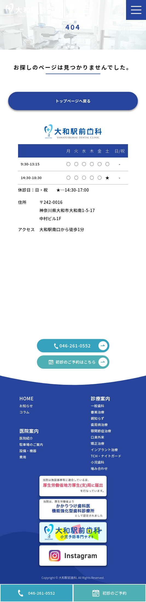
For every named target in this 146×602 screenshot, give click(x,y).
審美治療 (97, 412)
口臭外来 (97, 437)
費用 (22, 457)
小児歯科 (97, 462)
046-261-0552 (36, 593)
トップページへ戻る (73, 101)
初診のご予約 (109, 593)
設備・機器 (27, 451)
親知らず (97, 418)
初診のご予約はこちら (81, 362)
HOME (26, 398)
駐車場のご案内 (31, 444)
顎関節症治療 (101, 431)
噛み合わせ (99, 468)
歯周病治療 (99, 424)
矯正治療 (97, 443)
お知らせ (26, 406)
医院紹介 (26, 438)
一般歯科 (97, 406)
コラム (24, 412)
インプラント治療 (104, 450)
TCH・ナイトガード (106, 456)
